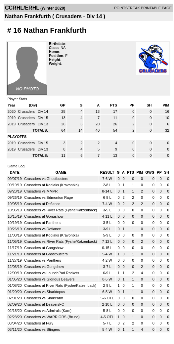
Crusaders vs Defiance (42, 229)
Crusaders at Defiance (42, 204)
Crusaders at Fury (38, 323)
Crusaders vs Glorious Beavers (49, 279)
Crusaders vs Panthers (42, 260)
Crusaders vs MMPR (41, 191)
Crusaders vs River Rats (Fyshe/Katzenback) (60, 210)
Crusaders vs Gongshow (44, 267)
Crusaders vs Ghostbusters (46, 179)
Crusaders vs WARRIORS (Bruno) (52, 317)
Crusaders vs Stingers (42, 329)
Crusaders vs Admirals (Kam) (47, 311)
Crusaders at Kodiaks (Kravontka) (51, 185)
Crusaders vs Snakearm (43, 298)
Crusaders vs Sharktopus (44, 292)
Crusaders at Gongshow (44, 216)
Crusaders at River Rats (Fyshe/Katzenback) (60, 285)
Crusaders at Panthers (42, 223)
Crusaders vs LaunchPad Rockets (51, 273)
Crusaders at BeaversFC (44, 304)
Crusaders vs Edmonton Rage (48, 197)
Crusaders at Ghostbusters (45, 254)
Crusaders (27, 111)
